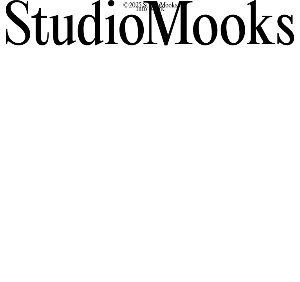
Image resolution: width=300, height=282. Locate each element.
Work (157, 9)
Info (141, 9)
